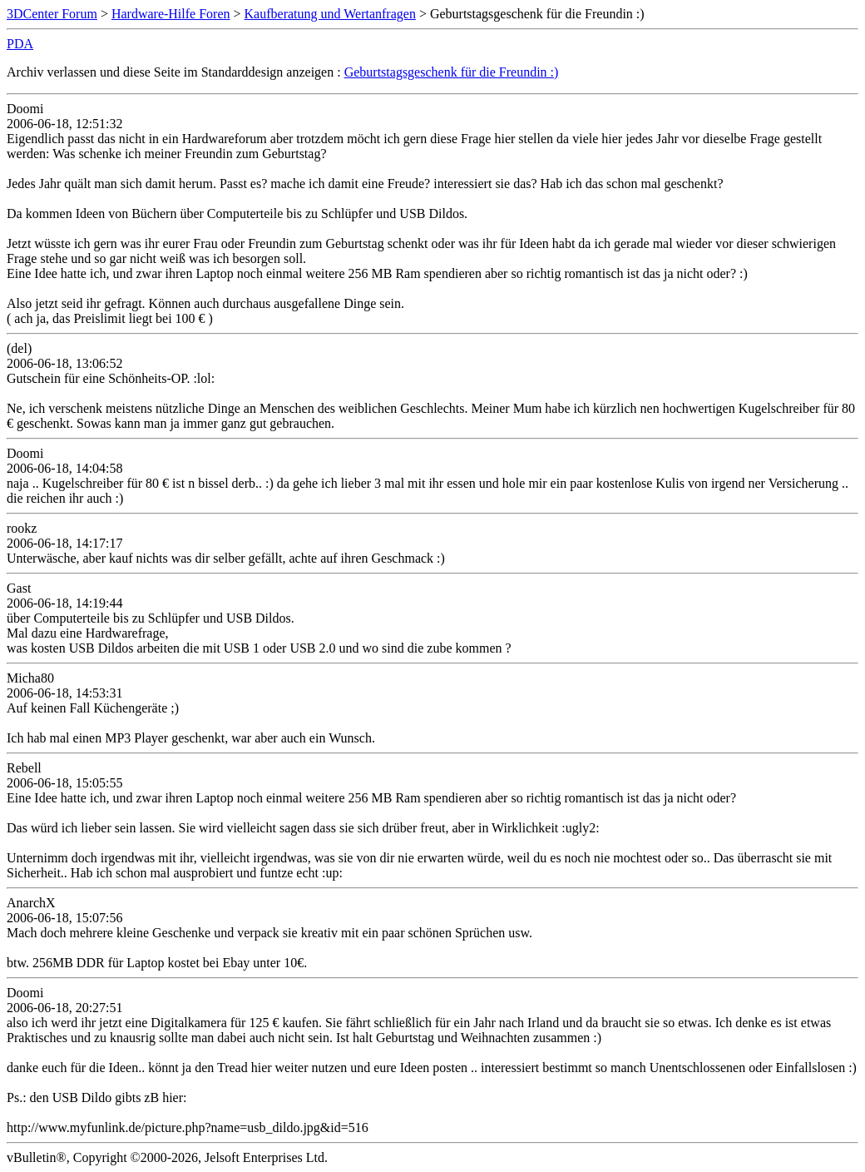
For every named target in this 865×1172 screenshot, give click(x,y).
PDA (20, 44)
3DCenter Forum (52, 14)
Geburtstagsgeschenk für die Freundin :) (451, 72)
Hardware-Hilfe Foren (170, 14)
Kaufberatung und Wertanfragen (330, 14)
